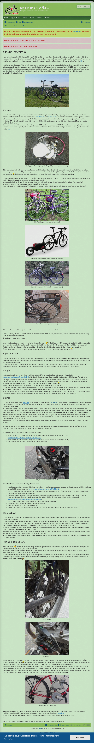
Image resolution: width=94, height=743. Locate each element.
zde (9, 129)
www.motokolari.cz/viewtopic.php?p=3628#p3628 (24, 499)
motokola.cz (40, 117)
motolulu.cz (52, 117)
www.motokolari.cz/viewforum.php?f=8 (16, 377)
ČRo (81, 61)
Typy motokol (15, 17)
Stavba (25, 17)
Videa (32, 17)
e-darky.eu (54, 402)
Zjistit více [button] (8, 739)
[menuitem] (18, 22)
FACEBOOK (77, 31)
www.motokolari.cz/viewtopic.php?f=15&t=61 (44, 489)
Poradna (47, 17)
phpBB (40, 728)
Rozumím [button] (80, 738)
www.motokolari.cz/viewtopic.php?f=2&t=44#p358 (24, 437)
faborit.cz (61, 713)
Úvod (6, 17)
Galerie (39, 17)
